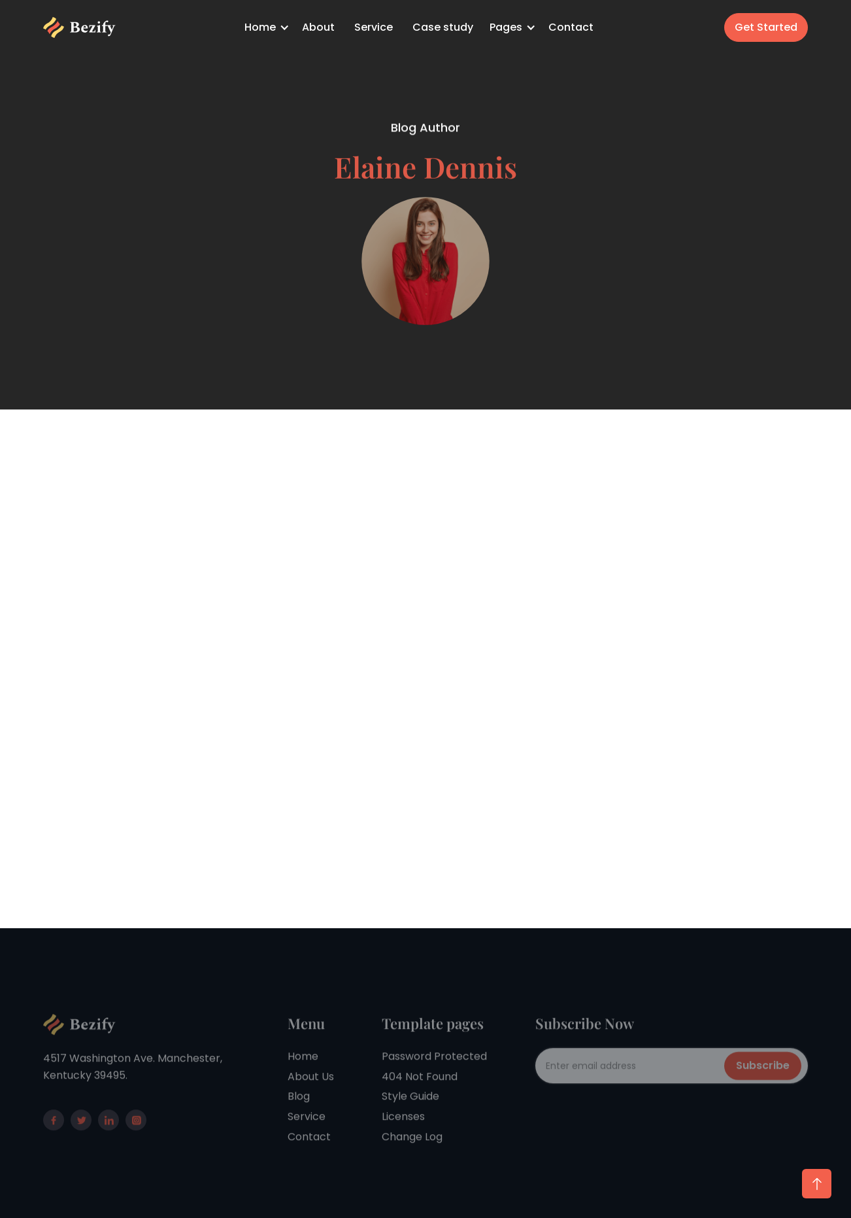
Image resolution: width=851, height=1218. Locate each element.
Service (373, 27)
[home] (79, 27)
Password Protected (434, 1081)
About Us (311, 1101)
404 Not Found (420, 1101)
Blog (299, 1121)
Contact (570, 27)
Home (303, 1081)
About (318, 27)
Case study (442, 27)
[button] (268, 27)
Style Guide (410, 1121)
